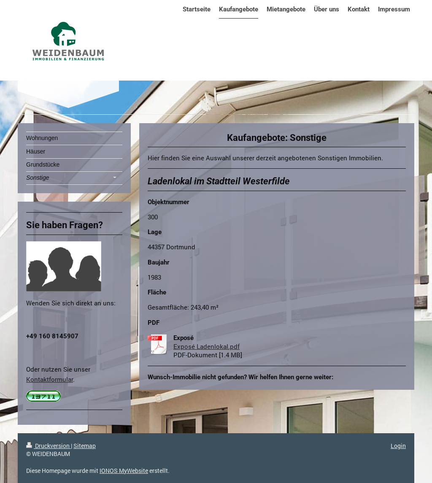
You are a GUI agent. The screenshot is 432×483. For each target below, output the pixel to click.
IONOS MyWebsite (124, 471)
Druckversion (48, 446)
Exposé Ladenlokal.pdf (206, 346)
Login (398, 446)
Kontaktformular (49, 379)
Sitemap (84, 446)
